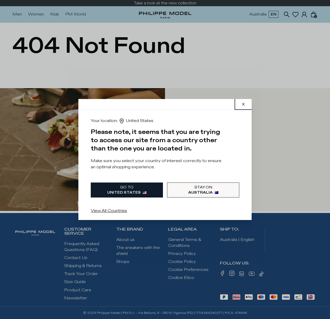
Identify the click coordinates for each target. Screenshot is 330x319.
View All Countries (109, 211)
